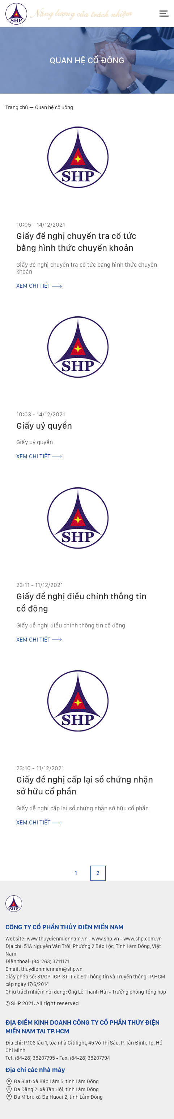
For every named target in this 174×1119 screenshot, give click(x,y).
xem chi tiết (39, 285)
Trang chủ (16, 107)
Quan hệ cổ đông (54, 107)
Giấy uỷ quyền (44, 425)
